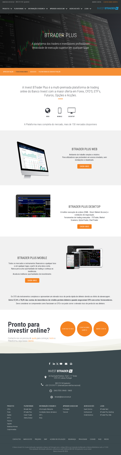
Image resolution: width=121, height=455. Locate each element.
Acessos (33, 72)
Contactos (17, 439)
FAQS (99, 439)
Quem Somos (88, 409)
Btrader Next (28, 409)
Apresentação (8, 72)
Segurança (72, 439)
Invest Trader (28, 415)
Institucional (88, 412)
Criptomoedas (11, 429)
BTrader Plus (28, 412)
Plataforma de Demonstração (49, 72)
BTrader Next (104, 409)
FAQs (40, 418)
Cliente (31, 341)
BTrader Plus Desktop (107, 412)
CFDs (9, 409)
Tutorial (65, 412)
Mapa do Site (27, 439)
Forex (9, 412)
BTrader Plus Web (105, 415)
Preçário (38, 439)
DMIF (45, 439)
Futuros (9, 421)
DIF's (40, 415)
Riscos (106, 439)
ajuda (34, 338)
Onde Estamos (88, 415)
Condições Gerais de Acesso (48, 412)
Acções (9, 415)
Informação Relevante (46, 409)
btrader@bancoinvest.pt (63, 397)
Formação (66, 409)
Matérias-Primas (12, 426)
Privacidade (83, 439)
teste (51, 338)
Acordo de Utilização (57, 439)
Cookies (92, 439)
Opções (9, 424)
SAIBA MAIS (84, 166)
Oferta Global (28, 418)
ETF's (9, 418)
